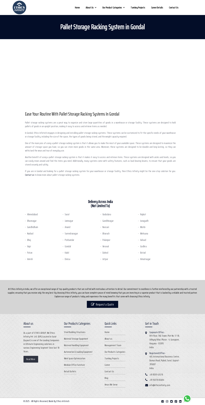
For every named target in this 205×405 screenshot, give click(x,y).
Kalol (67, 252)
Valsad (143, 240)
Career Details (157, 8)
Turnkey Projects (138, 8)
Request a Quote (102, 304)
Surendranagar (71, 233)
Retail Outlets (70, 371)
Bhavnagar (32, 221)
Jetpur (105, 259)
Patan (29, 252)
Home (77, 8)
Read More (30, 359)
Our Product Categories (112, 8)
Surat (67, 214)
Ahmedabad (32, 214)
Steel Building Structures (74, 332)
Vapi (29, 246)
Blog (106, 378)
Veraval (105, 246)
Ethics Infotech (62, 401)
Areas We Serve (111, 384)
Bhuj (29, 240)
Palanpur (106, 240)
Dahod (105, 252)
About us (90, 8)
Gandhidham (32, 227)
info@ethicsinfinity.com (159, 385)
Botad (143, 252)
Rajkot (143, 214)
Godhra (143, 246)
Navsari (105, 227)
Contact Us (173, 8)
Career (107, 365)
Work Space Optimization (74, 358)
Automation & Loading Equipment (78, 352)
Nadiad (30, 233)
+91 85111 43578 (156, 374)
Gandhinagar (108, 221)
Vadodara (106, 214)
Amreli (30, 259)
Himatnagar (145, 259)
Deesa (67, 259)
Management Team (113, 345)
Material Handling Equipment (76, 345)
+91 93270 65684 (156, 380)
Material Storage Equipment (76, 339)
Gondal (68, 246)
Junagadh (144, 221)
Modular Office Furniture (74, 365)
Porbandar (69, 240)
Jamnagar (69, 221)
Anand (67, 227)
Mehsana (144, 233)
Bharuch (106, 233)
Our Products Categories (115, 352)
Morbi (142, 227)
